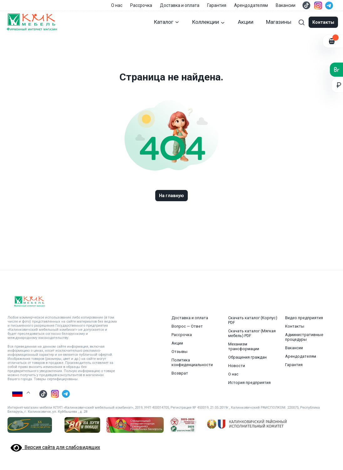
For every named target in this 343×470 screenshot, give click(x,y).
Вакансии (285, 5)
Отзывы (179, 351)
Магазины (278, 22)
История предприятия (249, 382)
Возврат (180, 373)
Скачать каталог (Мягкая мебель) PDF (252, 333)
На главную (171, 195)
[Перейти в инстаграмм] (318, 5)
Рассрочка (141, 5)
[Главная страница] (31, 22)
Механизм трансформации (243, 346)
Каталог (167, 22)
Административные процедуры (304, 337)
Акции (245, 22)
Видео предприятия (304, 317)
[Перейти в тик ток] (306, 5)
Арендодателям (251, 5)
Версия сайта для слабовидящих (55, 447)
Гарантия (216, 5)
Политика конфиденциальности (192, 362)
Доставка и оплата (179, 5)
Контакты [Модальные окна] (323, 22)
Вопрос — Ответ (187, 326)
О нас (116, 5)
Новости (236, 365)
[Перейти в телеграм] (329, 5)
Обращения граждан (247, 357)
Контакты (294, 326)
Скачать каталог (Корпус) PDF (252, 320)
